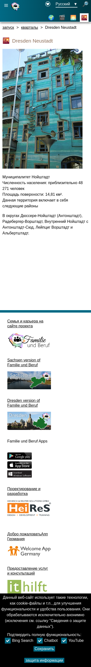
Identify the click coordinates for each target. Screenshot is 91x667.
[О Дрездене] (73, 17)
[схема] (51, 17)
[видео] (62, 17)
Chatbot (47, 641)
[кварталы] (84, 17)
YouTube (72, 641)
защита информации (44, 660)
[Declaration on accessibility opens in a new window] (48, 4)
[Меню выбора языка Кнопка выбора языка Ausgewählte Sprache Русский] (66, 4)
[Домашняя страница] (16, 10)
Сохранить (44, 649)
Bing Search (19, 641)
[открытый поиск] (85, 4)
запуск (8, 27)
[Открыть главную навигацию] (6, 5)
